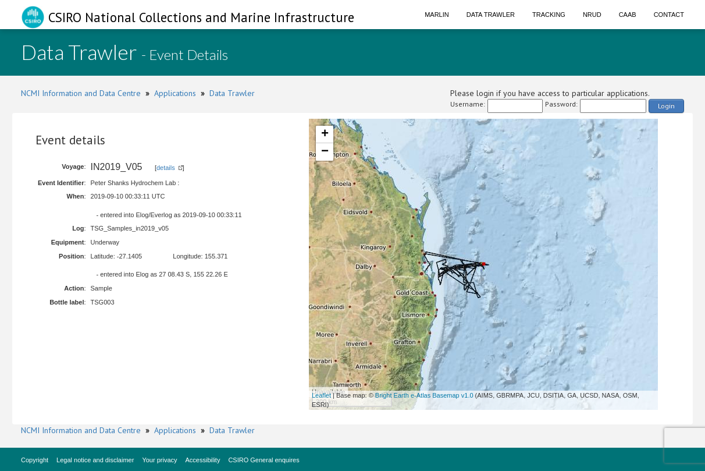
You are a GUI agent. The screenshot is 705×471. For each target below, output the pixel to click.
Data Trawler (491, 14)
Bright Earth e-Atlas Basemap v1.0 (424, 395)
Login (666, 105)
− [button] (325, 152)
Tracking (548, 14)
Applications (175, 93)
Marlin (437, 14)
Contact (669, 14)
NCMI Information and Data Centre (81, 93)
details (165, 167)
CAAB (627, 14)
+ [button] (325, 134)
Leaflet (321, 395)
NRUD (592, 14)
